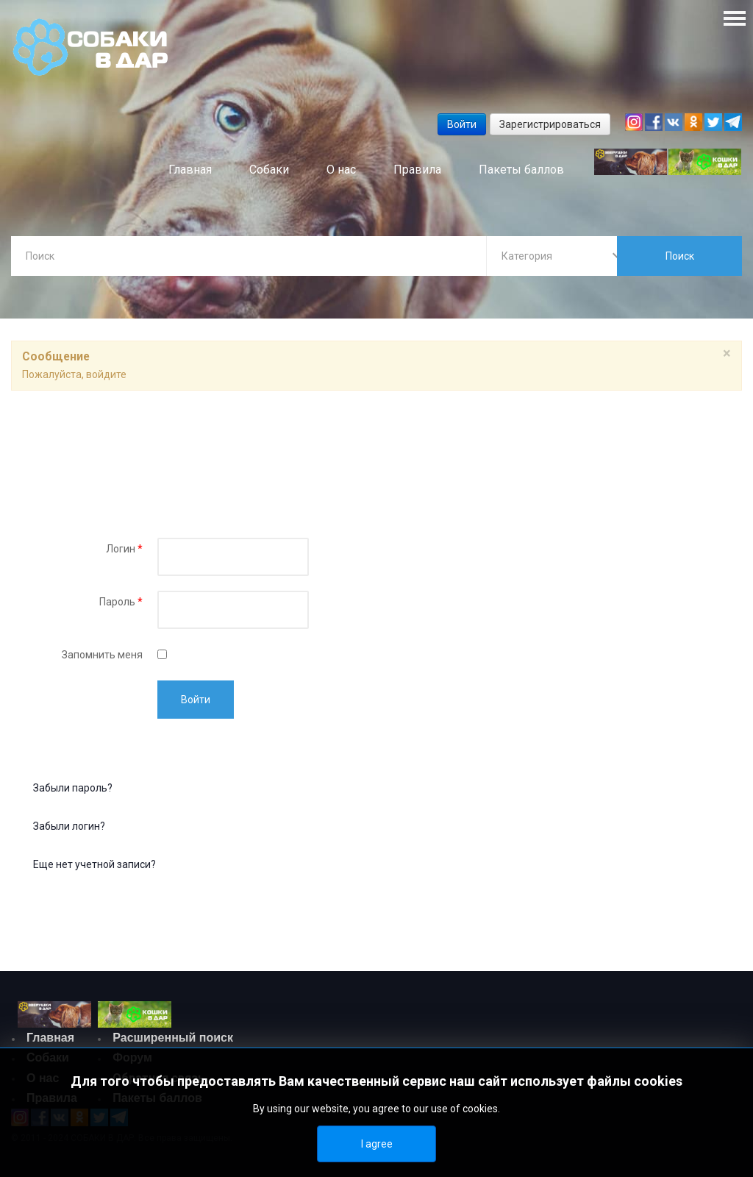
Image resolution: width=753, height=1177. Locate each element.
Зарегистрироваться (550, 124)
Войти (195, 701)
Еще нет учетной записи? (94, 866)
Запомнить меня (102, 656)
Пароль (121, 603)
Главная (50, 1039)
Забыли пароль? (73, 789)
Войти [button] (462, 124)
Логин (124, 550)
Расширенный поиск (173, 1039)
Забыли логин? (69, 827)
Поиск (679, 256)
